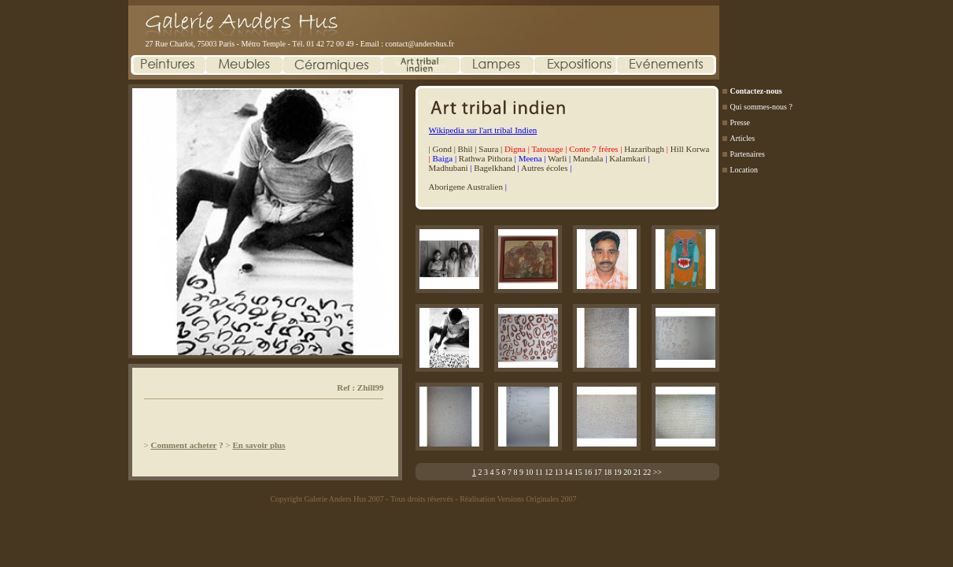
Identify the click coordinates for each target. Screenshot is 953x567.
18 (607, 472)
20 (627, 472)
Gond (441, 149)
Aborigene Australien (466, 186)
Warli (557, 158)
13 (559, 472)
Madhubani (448, 167)
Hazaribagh (644, 149)
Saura (488, 149)
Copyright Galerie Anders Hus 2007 (326, 499)
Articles (742, 138)
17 (598, 472)
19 (618, 472)
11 (539, 472)
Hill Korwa (690, 149)
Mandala (588, 158)
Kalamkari (627, 158)
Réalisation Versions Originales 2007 (518, 499)
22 (647, 472)
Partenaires (747, 154)
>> (657, 472)
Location (744, 169)
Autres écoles (544, 167)
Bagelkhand (494, 167)
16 (588, 472)
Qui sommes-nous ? (761, 106)
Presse (740, 122)
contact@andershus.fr (420, 43)
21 (637, 472)
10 (530, 472)
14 (568, 472)
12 (548, 472)
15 (578, 472)
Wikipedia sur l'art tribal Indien (483, 130)
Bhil (465, 149)
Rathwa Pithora (485, 158)
